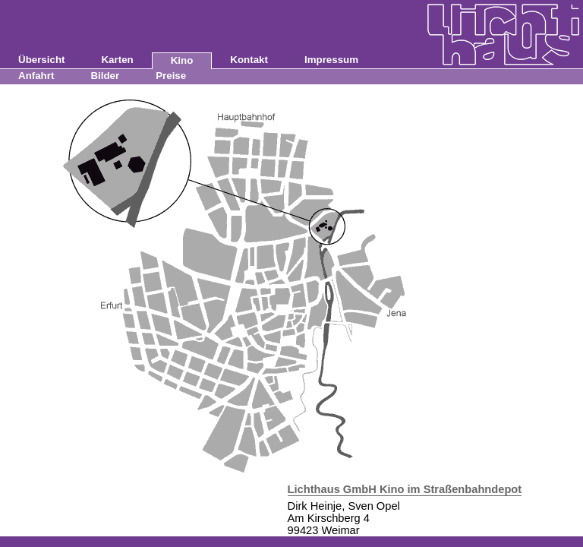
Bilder (104, 75)
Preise (171, 75)
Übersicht (41, 59)
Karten (117, 59)
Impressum (331, 59)
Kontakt (249, 59)
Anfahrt (36, 75)
